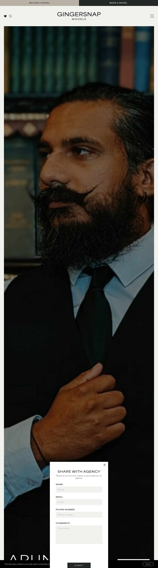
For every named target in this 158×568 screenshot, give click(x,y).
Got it (148, 564)
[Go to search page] (10, 16)
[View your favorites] (5, 16)
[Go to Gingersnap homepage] (79, 16)
